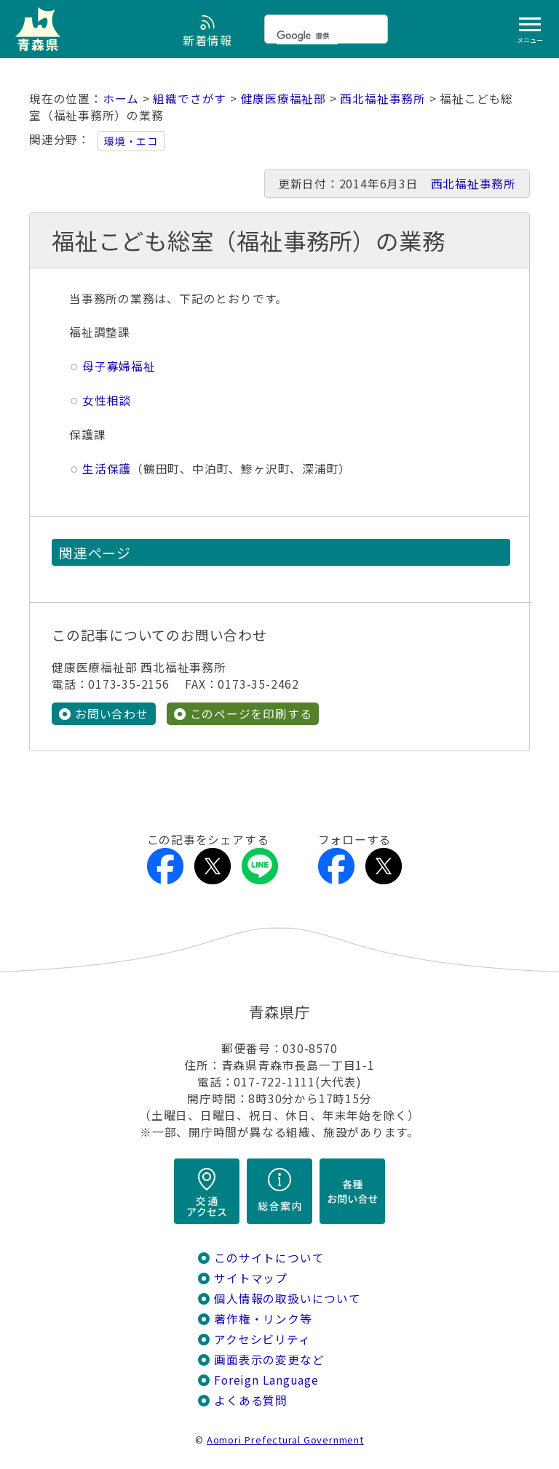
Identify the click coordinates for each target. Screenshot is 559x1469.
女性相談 (106, 400)
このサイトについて (269, 1257)
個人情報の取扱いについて (287, 1298)
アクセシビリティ (262, 1339)
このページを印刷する (251, 713)
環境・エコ (131, 141)
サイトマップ (251, 1278)
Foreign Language (266, 1380)
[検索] (307, 35)
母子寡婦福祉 (119, 366)
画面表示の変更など (269, 1359)
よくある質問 (251, 1400)
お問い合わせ (111, 713)
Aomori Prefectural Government (285, 1439)
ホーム (121, 98)
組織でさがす (189, 98)
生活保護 (106, 468)
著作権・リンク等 (263, 1318)
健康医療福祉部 (284, 98)
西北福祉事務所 (383, 98)
